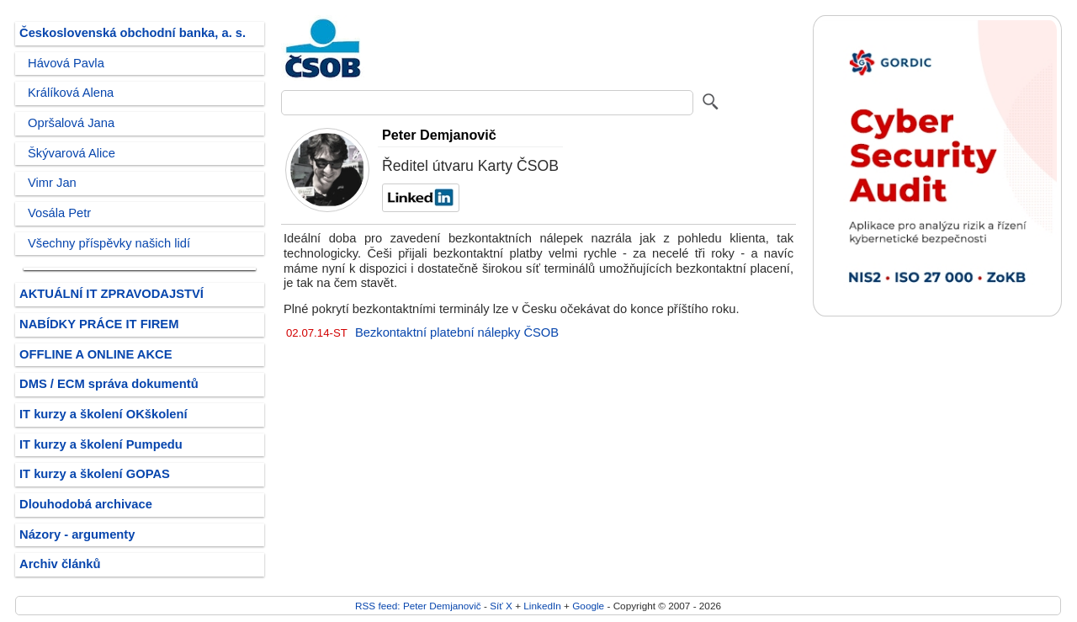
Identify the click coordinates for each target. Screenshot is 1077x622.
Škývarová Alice (71, 153)
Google (588, 605)
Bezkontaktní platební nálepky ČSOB (457, 332)
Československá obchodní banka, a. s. (132, 33)
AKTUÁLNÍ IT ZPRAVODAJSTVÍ (111, 293)
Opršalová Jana (71, 123)
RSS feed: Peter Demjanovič (418, 605)
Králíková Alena (71, 92)
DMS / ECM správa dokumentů (109, 384)
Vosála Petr (59, 213)
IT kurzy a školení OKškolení (103, 414)
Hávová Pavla (66, 63)
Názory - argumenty (77, 534)
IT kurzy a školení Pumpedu (101, 444)
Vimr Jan (52, 182)
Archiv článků (60, 564)
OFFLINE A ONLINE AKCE (95, 354)
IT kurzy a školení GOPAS (94, 474)
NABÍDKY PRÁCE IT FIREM (98, 324)
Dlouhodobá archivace (85, 504)
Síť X (501, 605)
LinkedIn (541, 605)
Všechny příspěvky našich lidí (109, 243)
